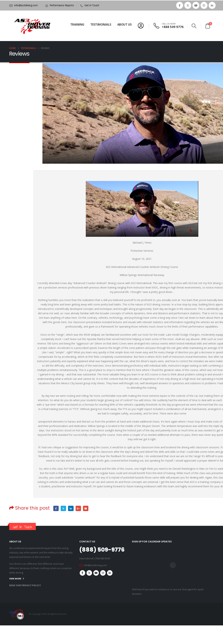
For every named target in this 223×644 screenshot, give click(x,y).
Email (86, 508)
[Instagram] (204, 5)
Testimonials (100, 24)
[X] (187, 5)
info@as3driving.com (95, 565)
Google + (78, 508)
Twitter (63, 508)
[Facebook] (179, 5)
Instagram (103, 573)
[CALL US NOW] (169, 25)
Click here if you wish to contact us (150, 589)
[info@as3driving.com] (24, 5)
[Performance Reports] (59, 5)
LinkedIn (71, 508)
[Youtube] (195, 5)
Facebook (56, 508)
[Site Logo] (32, 25)
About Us (124, 24)
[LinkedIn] (212, 5)
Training (77, 24)
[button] (194, 26)
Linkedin (110, 573)
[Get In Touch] (89, 5)
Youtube (96, 573)
